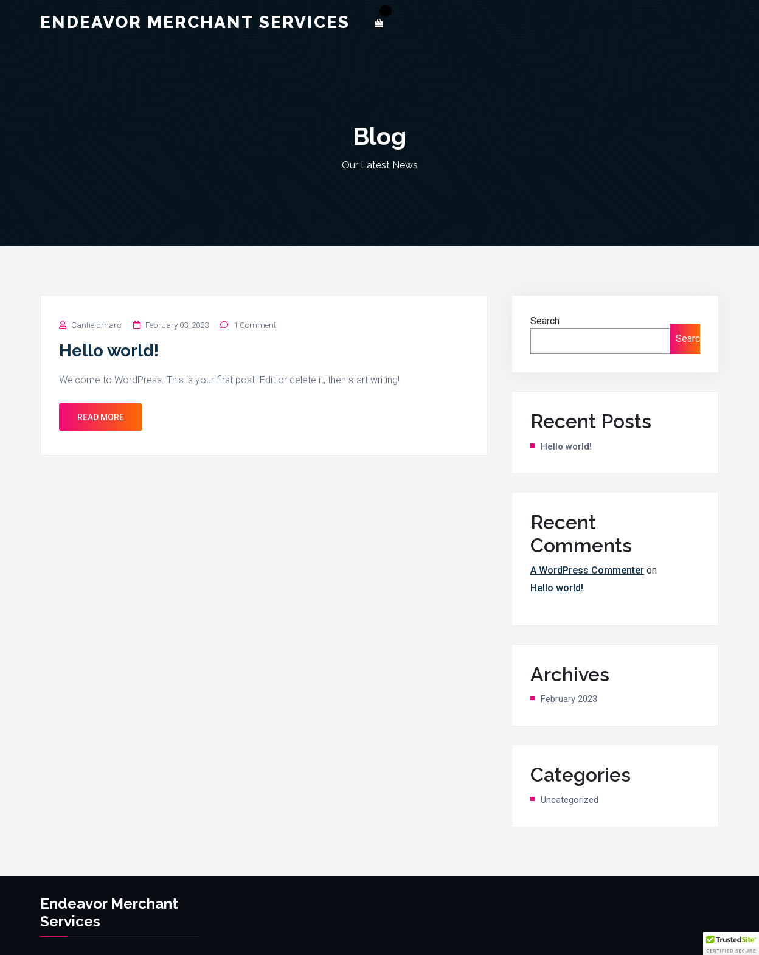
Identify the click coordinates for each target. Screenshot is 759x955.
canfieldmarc (96, 325)
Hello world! (109, 351)
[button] (731, 943)
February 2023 (569, 698)
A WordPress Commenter (587, 570)
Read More (100, 417)
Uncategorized (569, 799)
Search (545, 321)
